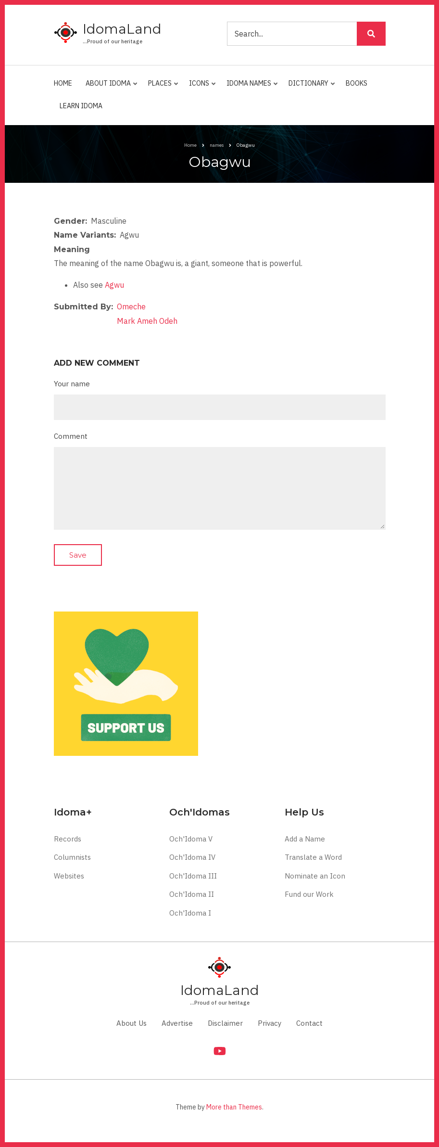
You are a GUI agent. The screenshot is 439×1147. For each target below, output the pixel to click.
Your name (72, 383)
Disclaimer (225, 1023)
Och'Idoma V (191, 838)
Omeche (131, 306)
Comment (71, 436)
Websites (69, 875)
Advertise (177, 1023)
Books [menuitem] (356, 83)
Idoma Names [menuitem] (250, 87)
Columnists (72, 857)
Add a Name (305, 838)
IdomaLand (122, 29)
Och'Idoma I (190, 913)
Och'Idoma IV (192, 857)
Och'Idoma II (191, 894)
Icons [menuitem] (200, 87)
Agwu (114, 285)
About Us (131, 1023)
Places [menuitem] (161, 87)
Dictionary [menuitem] (310, 87)
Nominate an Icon (315, 875)
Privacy (269, 1023)
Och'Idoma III (193, 875)
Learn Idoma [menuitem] (81, 106)
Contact (309, 1023)
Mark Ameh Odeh (147, 321)
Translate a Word (313, 857)
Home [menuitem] (63, 83)
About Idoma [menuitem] (109, 87)
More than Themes (234, 1107)
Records (67, 838)
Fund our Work (309, 894)
